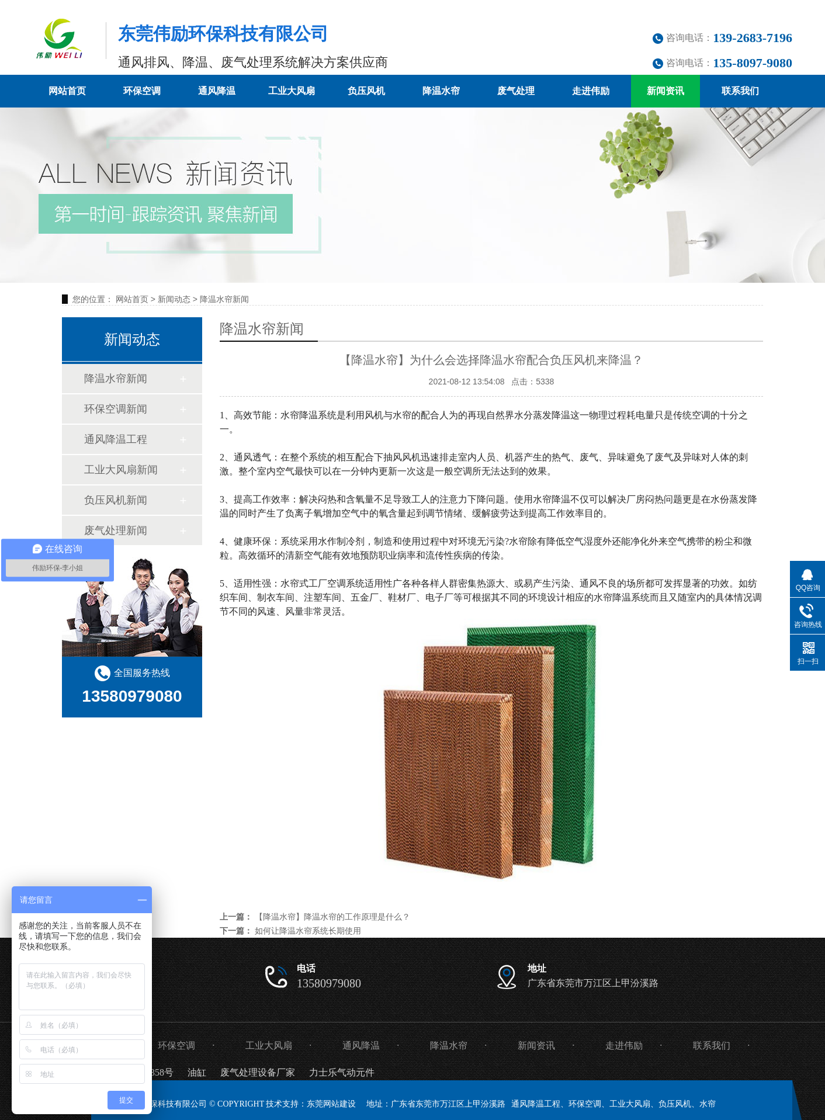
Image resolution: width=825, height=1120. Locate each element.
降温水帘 (441, 91)
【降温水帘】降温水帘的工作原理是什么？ (332, 916)
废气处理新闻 (115, 530)
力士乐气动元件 (342, 1072)
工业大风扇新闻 (121, 470)
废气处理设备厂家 (257, 1072)
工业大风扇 (291, 91)
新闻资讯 (665, 91)
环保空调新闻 (115, 409)
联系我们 (740, 91)
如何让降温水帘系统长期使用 (308, 930)
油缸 (197, 1072)
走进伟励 (590, 91)
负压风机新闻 (115, 500)
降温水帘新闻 (224, 299)
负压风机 (366, 91)
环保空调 (142, 91)
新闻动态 (174, 299)
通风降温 (216, 91)
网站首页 (67, 91)
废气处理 (516, 91)
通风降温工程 (115, 439)
